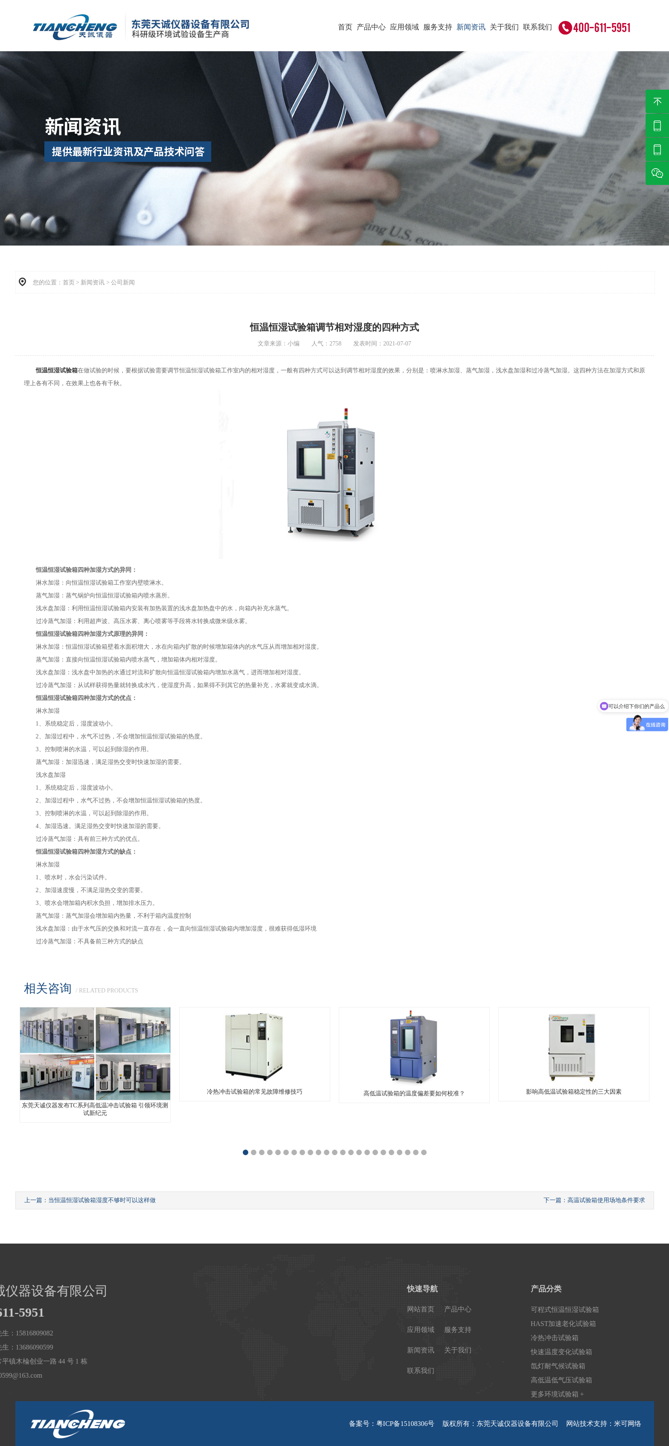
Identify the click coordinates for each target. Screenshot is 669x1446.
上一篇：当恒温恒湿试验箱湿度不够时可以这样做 (90, 1200)
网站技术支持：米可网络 (603, 1423)
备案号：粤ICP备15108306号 (392, 1423)
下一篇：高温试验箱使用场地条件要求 (594, 1200)
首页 (345, 27)
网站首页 (604, 1309)
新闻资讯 (471, 27)
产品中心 (371, 27)
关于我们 (504, 27)
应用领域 (404, 27)
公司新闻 (123, 282)
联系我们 (537, 27)
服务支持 (437, 27)
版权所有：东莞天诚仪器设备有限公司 (500, 1423)
